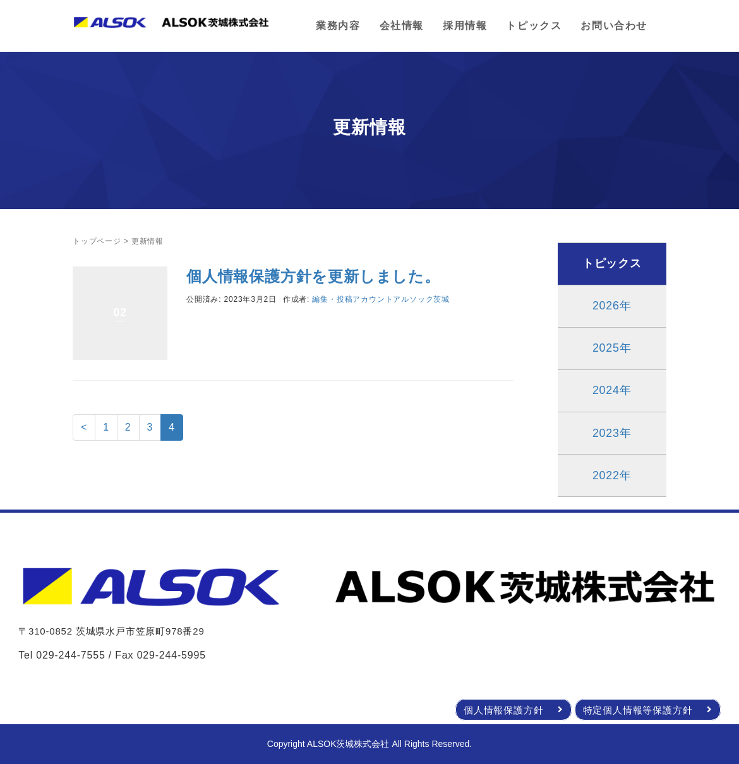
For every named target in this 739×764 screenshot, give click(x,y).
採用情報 (465, 25)
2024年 (612, 390)
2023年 (612, 433)
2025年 (612, 348)
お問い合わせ (613, 25)
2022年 (612, 475)
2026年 (612, 305)
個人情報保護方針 (513, 709)
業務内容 (338, 25)
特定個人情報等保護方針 (647, 709)
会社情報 (402, 25)
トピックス (534, 25)
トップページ (97, 241)
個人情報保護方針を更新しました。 (313, 276)
